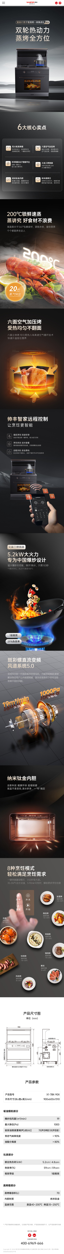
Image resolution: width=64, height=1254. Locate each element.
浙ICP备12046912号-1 (44, 1249)
